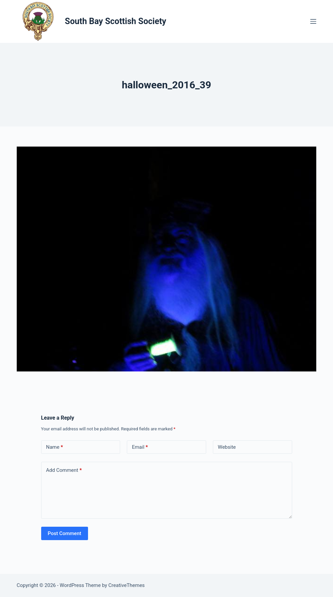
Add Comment (64, 470)
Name (54, 447)
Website (227, 447)
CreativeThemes (126, 585)
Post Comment (64, 533)
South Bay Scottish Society (115, 21)
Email (140, 447)
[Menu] (313, 21)
